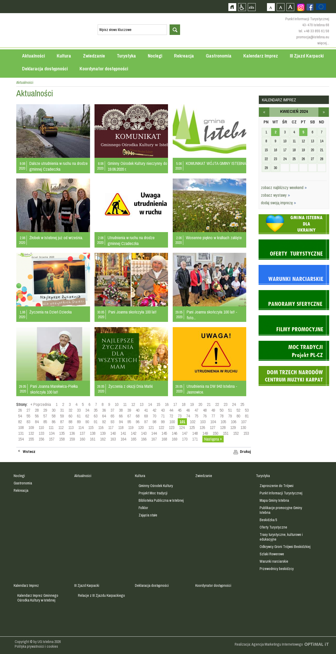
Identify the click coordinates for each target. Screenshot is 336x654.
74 (188, 416)
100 (172, 422)
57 (45, 416)
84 (37, 422)
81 (247, 416)
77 (213, 416)
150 (215, 433)
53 (247, 410)
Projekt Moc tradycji (153, 493)
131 (21, 433)
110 (41, 427)
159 (72, 439)
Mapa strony (251, 7)
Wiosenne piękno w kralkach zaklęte (214, 237)
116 (100, 427)
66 (121, 416)
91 (95, 422)
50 (221, 410)
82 (20, 422)
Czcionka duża (290, 7)
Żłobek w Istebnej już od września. (56, 237)
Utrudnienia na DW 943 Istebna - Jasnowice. (212, 389)
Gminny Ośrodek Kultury (156, 485)
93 (112, 422)
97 (146, 422)
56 (37, 416)
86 (53, 422)
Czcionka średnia (280, 7)
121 (151, 427)
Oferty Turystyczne (273, 527)
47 (196, 410)
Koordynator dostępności (104, 68)
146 (174, 433)
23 (225, 404)
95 (129, 422)
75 (196, 416)
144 (154, 433)
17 (175, 404)
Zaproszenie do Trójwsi (276, 485)
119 (130, 427)
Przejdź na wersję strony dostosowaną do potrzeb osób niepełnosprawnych (242, 7)
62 (87, 416)
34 (87, 410)
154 (21, 439)
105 (223, 422)
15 (158, 404)
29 (45, 410)
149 (205, 433)
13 (141, 404)
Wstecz (29, 451)
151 (225, 433)
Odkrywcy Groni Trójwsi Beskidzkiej (285, 546)
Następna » (213, 439)
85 (45, 422)
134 (51, 433)
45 (179, 410)
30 (53, 410)
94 (121, 422)
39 (129, 410)
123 (171, 427)
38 (121, 410)
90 (87, 422)
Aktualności (33, 56)
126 (202, 427)
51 (230, 410)
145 (164, 433)
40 (137, 410)
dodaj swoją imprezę (278, 202)
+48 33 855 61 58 (316, 31)
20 (200, 404)
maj (323, 112)
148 (195, 433)
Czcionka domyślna (270, 7)
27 (28, 410)
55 (28, 416)
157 (51, 439)
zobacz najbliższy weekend (284, 187)
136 (72, 433)
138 (92, 433)
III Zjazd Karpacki (307, 56)
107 (243, 422)
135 (62, 433)
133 (41, 433)
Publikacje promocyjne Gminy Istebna (281, 510)
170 (184, 439)
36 (104, 410)
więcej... (323, 43)
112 (61, 427)
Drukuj (245, 451)
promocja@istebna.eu (312, 37)
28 (37, 410)
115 (90, 427)
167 (154, 439)
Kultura (64, 56)
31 (62, 410)
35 (95, 410)
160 (82, 439)
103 (203, 422)
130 (243, 427)
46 (188, 410)
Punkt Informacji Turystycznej (281, 493)
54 (20, 416)
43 (163, 410)
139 (103, 433)
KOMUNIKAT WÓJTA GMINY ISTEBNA (216, 163)
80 (238, 416)
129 (233, 427)
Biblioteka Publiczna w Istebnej (161, 500)
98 (154, 422)
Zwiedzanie (94, 56)
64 (104, 416)
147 (184, 433)
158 (62, 439)
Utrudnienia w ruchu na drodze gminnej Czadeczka (131, 240)
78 (221, 416)
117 (110, 427)
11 (125, 404)
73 (179, 416)
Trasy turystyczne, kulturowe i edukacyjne (281, 537)
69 (146, 416)
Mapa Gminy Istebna (274, 500)
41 (146, 410)
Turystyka (126, 56)
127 (212, 427)
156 (41, 439)
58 (53, 416)
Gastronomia (219, 56)
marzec (264, 112)
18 (183, 404)
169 (174, 439)
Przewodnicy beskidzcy (277, 568)
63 (95, 416)
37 (112, 410)
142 (133, 433)
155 (31, 439)
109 (31, 427)
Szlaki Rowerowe (272, 554)
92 (104, 422)
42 (154, 410)
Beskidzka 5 (268, 519)
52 (238, 410)
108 (21, 427)
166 (143, 439)
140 (113, 433)
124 (182, 427)
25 (242, 404)
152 (236, 433)
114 (80, 427)
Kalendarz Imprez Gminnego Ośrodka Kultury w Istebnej (37, 598)
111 (51, 427)
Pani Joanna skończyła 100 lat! (132, 312)
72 (171, 416)
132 (31, 433)
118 (120, 427)
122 (161, 427)
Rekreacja (184, 56)
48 (205, 410)
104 (213, 422)
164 (123, 439)
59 (62, 416)
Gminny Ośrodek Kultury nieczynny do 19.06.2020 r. (137, 166)
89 (79, 422)
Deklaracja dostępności (45, 68)
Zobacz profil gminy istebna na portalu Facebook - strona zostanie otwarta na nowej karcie (310, 7)
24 (234, 404)
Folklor (143, 507)
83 (28, 422)
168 (164, 439)
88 (70, 422)
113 (71, 427)
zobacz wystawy (275, 195)
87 (62, 422)
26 (20, 410)
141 (123, 433)
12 (133, 404)
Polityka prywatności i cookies (36, 646)
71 (163, 416)
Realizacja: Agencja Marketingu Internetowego (269, 644)
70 (154, 416)
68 (137, 416)
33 (79, 410)
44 (171, 410)
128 (222, 427)
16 (167, 404)
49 (213, 410)
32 (70, 410)
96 (137, 422)
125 (192, 427)
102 (192, 422)
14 (150, 404)
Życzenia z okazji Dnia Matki (130, 386)
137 (82, 433)
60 (70, 416)
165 (133, 439)
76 (205, 416)
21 (209, 404)
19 (192, 404)
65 (112, 416)
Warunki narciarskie (274, 561)
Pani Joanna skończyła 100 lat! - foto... (212, 315)
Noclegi (155, 56)
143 (143, 433)
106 (233, 422)
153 (246, 433)
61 (79, 416)
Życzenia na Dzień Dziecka (50, 312)
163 (113, 439)
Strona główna (232, 7)
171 (195, 439)
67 (129, 416)
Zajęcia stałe (148, 515)
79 (230, 416)
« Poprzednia (40, 404)
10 (116, 404)
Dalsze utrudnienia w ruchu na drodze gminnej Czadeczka (58, 166)
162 (103, 439)
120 (141, 427)
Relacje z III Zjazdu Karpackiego (101, 595)
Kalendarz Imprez (260, 56)
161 (92, 439)
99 (163, 422)
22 (217, 404)
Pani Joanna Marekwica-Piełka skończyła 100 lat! (54, 389)
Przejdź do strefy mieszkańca (4, 99)
